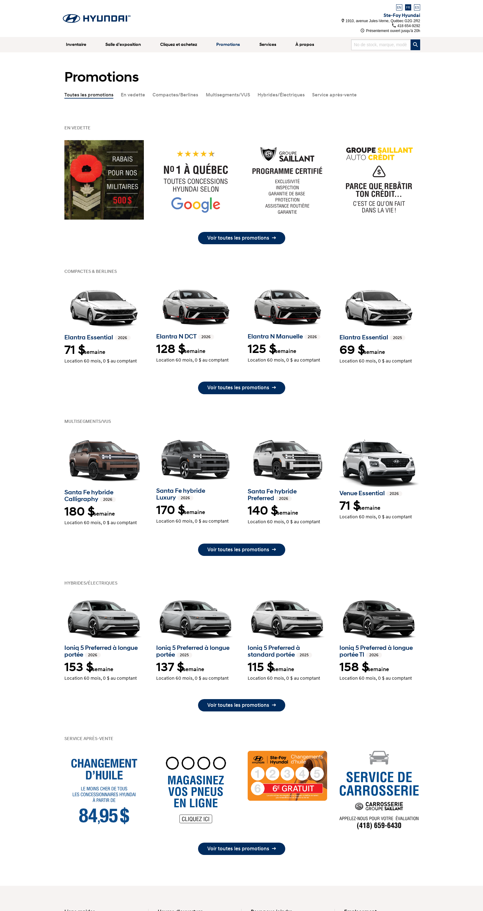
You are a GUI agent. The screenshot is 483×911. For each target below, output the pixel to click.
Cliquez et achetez (178, 44)
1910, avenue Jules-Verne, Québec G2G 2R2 (381, 21)
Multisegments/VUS (228, 95)
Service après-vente (334, 95)
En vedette (133, 95)
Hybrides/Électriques (281, 95)
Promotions (228, 44)
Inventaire (76, 44)
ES (417, 7)
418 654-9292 (406, 26)
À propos (304, 44)
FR (408, 7)
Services (267, 44)
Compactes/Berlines (175, 95)
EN (399, 7)
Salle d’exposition (123, 44)
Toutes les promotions (88, 95)
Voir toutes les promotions (241, 238)
